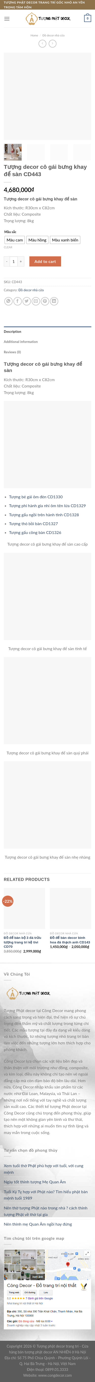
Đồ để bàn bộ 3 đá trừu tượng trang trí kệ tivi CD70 (22, 942)
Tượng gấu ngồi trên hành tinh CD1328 (44, 514)
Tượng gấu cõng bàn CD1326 (35, 532)
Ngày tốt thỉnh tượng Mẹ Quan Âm (35, 1181)
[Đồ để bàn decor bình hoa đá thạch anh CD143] (70, 908)
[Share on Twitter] (27, 301)
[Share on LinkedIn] (54, 301)
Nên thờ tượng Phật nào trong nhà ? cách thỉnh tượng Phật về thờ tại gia (45, 1211)
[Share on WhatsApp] (8, 301)
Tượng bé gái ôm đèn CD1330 (36, 496)
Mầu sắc (10, 232)
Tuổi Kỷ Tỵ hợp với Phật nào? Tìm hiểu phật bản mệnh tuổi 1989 (46, 1195)
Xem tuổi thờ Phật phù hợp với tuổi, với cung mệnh (43, 1168)
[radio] (15, 240)
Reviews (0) (12, 352)
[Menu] (7, 18)
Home (34, 35)
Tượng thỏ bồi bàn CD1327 (33, 523)
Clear (8, 247)
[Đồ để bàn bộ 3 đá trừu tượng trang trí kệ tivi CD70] (24, 908)
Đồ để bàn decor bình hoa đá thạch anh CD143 (70, 940)
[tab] (47, 331)
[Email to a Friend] (36, 301)
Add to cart (45, 261)
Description (12, 331)
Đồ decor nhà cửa (53, 35)
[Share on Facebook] (17, 301)
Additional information (21, 342)
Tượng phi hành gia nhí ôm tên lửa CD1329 (47, 505)
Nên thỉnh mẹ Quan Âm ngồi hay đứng (38, 1224)
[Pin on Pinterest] (45, 301)
